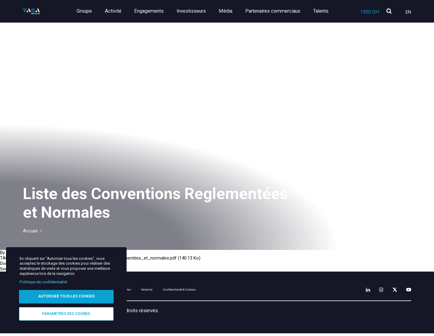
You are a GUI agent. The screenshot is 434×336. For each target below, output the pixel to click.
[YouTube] (406, 289)
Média (230, 11)
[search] (389, 11)
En (408, 12)
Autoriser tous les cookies (66, 295)
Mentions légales (166, 291)
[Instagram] (371, 289)
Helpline (208, 291)
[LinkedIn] (354, 289)
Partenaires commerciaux (275, 11)
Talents (321, 11)
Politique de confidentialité (43, 280)
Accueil (30, 231)
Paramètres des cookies (66, 313)
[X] (388, 289)
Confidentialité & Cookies (259, 291)
